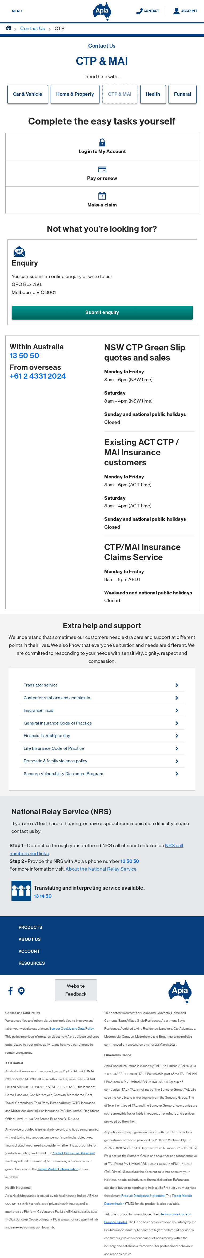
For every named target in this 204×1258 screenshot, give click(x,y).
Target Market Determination (57, 1169)
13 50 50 (24, 355)
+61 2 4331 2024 (38, 376)
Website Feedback (76, 990)
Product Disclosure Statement (73, 1153)
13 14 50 (42, 896)
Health (153, 94)
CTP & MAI (120, 94)
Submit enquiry (102, 312)
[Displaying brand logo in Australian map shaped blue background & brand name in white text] (102, 11)
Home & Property (75, 94)
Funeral (182, 94)
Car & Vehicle (27, 94)
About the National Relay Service (101, 869)
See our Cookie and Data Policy (71, 1029)
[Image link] (102, 146)
